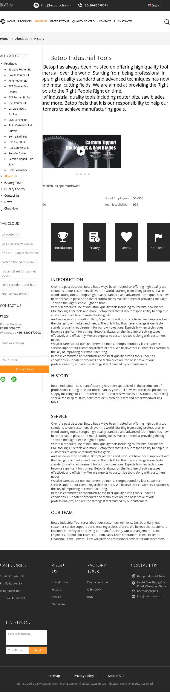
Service (56, 597)
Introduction (60, 582)
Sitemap (54, 675)
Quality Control (84, 21)
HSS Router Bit (17, 103)
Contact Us (107, 21)
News (8, 202)
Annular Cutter (17, 153)
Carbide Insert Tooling (17, 111)
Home (7, 21)
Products (25, 21)
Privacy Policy (84, 675)
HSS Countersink (19, 148)
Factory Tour (59, 21)
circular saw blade (14, 294)
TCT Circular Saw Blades (19, 89)
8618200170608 (29, 332)
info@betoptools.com (56, 5)
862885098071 (10, 328)
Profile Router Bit (19, 75)
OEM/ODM (94, 589)
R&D (90, 597)
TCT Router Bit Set (19, 97)
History (39, 39)
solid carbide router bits (18, 285)
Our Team (58, 604)
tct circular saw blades (17, 244)
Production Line (97, 582)
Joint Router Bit (18, 81)
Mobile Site (116, 675)
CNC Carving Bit (18, 120)
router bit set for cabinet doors (19, 273)
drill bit (7, 253)
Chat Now (125, 21)
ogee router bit (27, 253)
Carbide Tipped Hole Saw (21, 161)
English (156, 5)
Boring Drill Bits (18, 136)
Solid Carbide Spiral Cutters (20, 128)
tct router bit (10, 234)
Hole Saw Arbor (18, 170)
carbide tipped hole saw (18, 262)
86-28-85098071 (96, 5)
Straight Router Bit (20, 69)
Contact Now (24, 369)
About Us (41, 21)
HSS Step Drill (17, 142)
